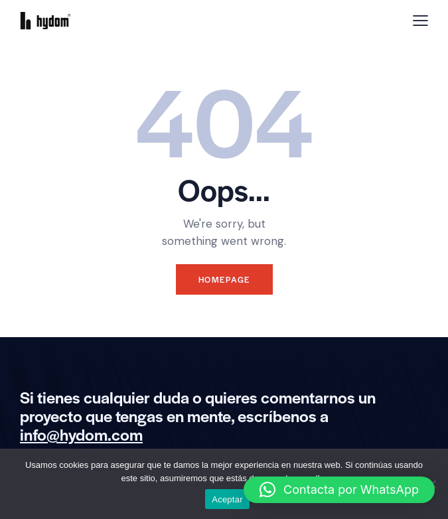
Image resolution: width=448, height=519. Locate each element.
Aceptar (227, 499)
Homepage (224, 279)
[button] (339, 490)
